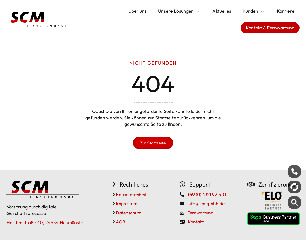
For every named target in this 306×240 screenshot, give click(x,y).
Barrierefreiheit (130, 194)
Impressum (126, 203)
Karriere (285, 11)
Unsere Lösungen (176, 11)
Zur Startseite (153, 142)
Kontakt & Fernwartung (270, 28)
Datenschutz (128, 213)
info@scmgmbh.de (206, 203)
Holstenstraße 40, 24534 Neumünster (45, 223)
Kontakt (196, 222)
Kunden (250, 11)
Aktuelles (221, 11)
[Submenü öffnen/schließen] (197, 11)
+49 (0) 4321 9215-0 (206, 194)
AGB (120, 222)
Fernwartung (200, 213)
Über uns (137, 11)
